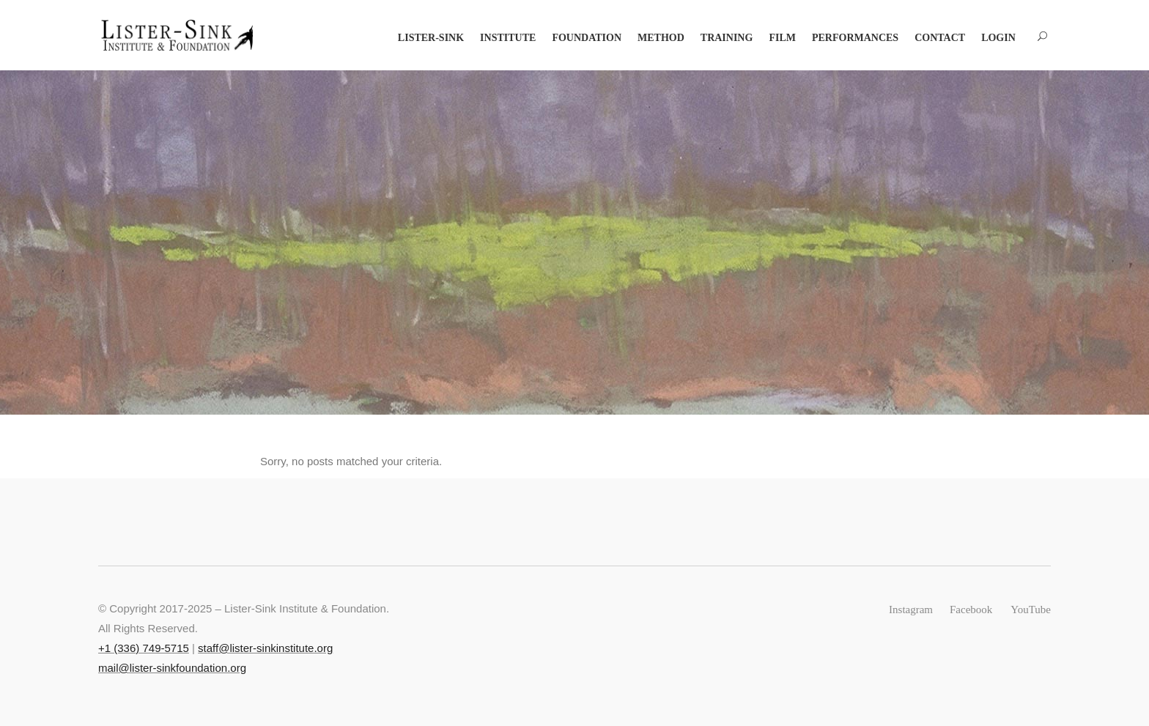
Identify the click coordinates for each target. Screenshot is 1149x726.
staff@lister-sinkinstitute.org (265, 648)
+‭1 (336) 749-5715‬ (143, 648)
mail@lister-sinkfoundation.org (172, 668)
